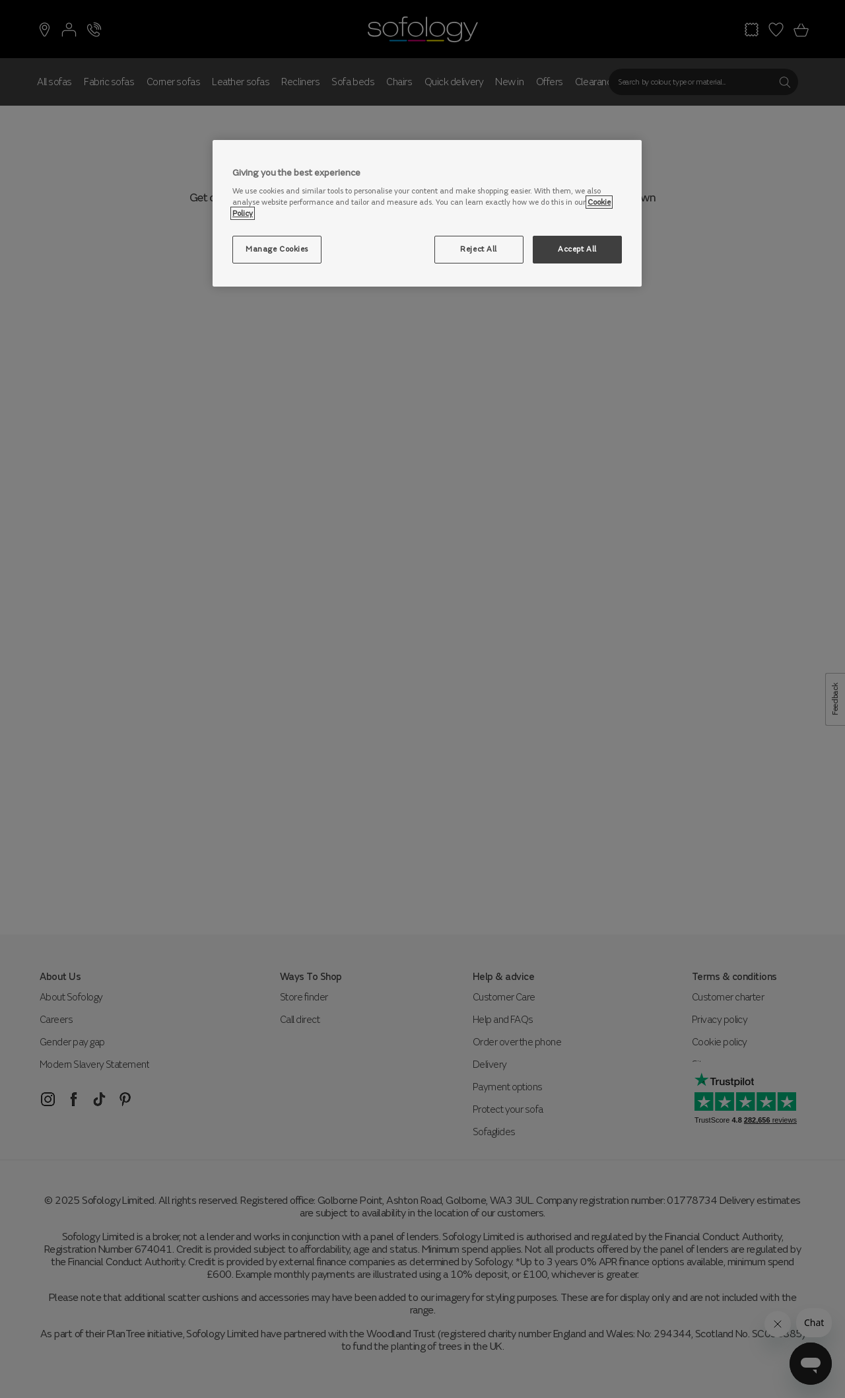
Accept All (577, 249)
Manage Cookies (277, 249)
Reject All (478, 249)
